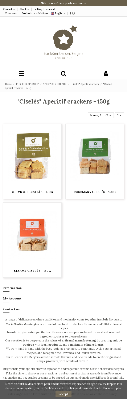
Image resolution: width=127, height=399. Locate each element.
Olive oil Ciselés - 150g (32, 192)
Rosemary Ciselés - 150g (95, 192)
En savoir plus (112, 388)
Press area (11, 13)
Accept (63, 394)
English (58, 13)
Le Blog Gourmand (44, 9)
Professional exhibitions (35, 13)
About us (24, 9)
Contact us (9, 9)
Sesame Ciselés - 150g (32, 271)
